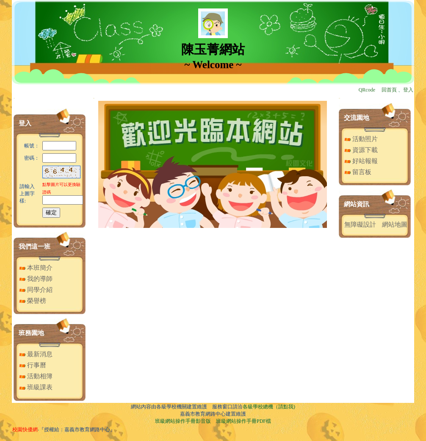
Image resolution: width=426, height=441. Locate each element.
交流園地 (356, 117)
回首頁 (389, 90)
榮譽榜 (32, 300)
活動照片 (361, 139)
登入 (408, 90)
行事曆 (32, 365)
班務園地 (31, 333)
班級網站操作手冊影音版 (183, 421)
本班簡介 (36, 267)
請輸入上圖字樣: (27, 193)
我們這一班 (34, 246)
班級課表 (36, 387)
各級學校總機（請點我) (269, 407)
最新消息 (36, 354)
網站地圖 (394, 224)
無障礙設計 (360, 224)
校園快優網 (25, 430)
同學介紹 (36, 289)
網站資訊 (356, 204)
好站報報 (361, 161)
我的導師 (36, 278)
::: (14, 98)
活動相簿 (36, 376)
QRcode (367, 90)
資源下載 (361, 150)
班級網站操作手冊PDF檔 (243, 421)
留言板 (357, 172)
